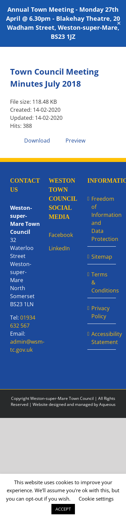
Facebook (61, 235)
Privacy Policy (100, 312)
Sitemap (101, 256)
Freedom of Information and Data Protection (102, 219)
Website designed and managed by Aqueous (74, 404)
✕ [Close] (119, 23)
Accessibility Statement (102, 338)
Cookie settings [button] (96, 498)
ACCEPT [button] (63, 509)
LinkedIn (59, 248)
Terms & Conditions (102, 282)
